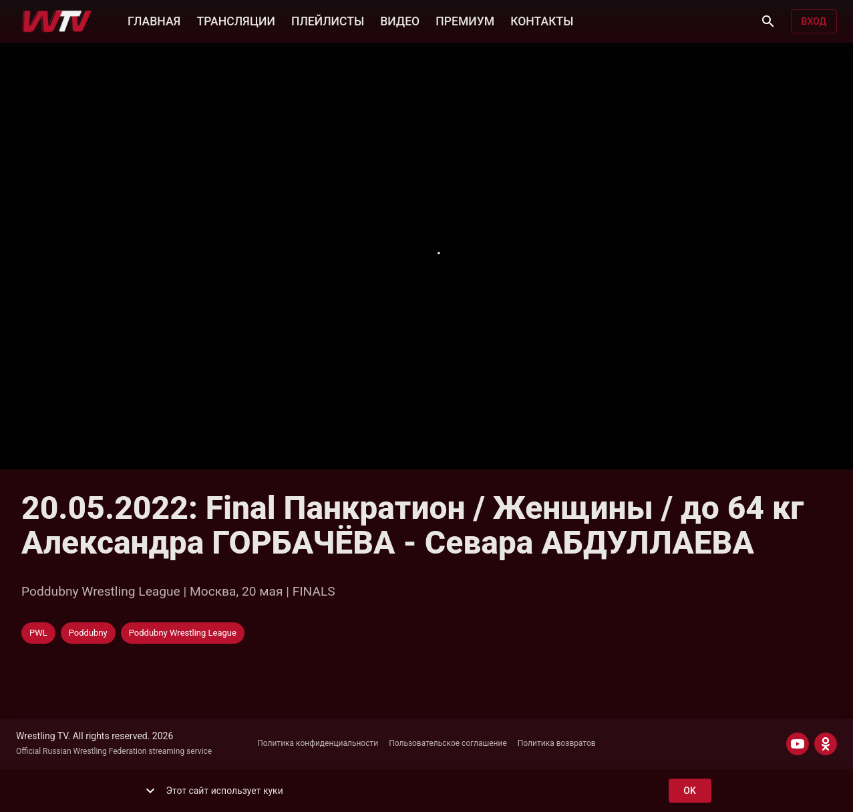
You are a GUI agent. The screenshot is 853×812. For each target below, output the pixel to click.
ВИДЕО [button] (400, 20)
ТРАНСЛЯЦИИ (235, 20)
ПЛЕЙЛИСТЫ (327, 20)
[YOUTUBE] (797, 744)
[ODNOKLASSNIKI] (825, 744)
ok (690, 791)
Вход (814, 21)
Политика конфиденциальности (317, 743)
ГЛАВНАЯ (154, 20)
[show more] (150, 791)
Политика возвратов (557, 743)
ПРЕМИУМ (465, 20)
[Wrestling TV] (57, 21)
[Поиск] (768, 21)
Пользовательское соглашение (448, 743)
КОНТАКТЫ (541, 20)
